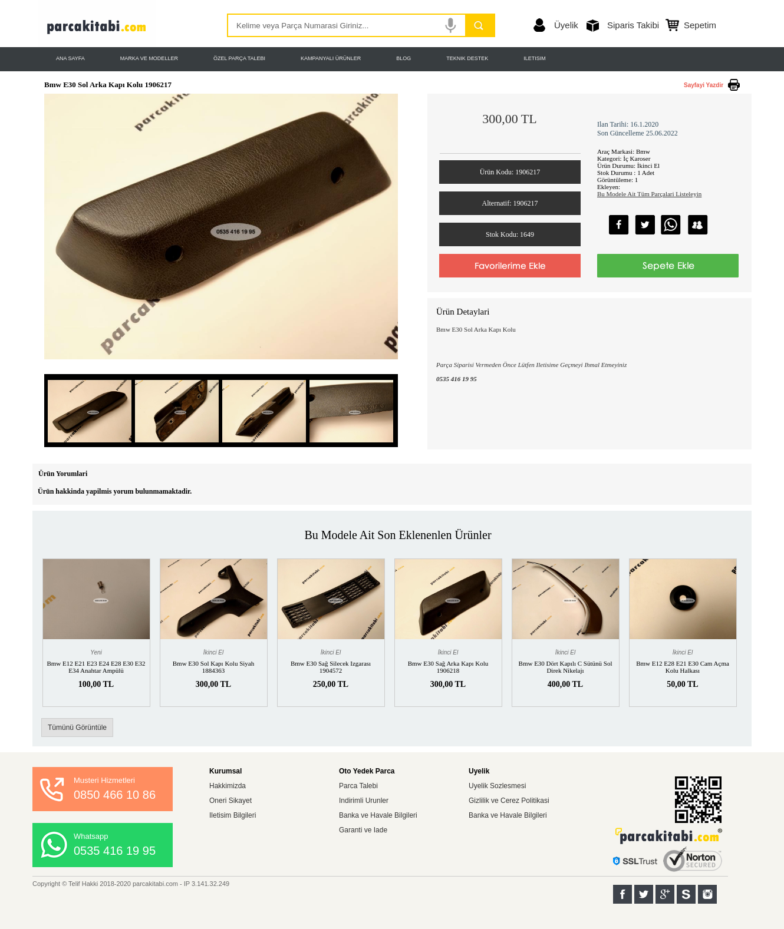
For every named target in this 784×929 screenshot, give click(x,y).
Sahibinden (686, 894)
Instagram (707, 894)
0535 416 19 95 (115, 850)
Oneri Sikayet (230, 800)
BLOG (403, 58)
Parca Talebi (358, 786)
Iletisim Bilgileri (232, 815)
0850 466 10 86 (115, 794)
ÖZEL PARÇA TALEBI (239, 58)
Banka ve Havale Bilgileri (378, 815)
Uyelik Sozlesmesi (497, 786)
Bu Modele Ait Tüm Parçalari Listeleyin (649, 193)
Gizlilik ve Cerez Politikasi (509, 800)
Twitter (643, 894)
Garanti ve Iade (363, 830)
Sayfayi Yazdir (703, 85)
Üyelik (566, 25)
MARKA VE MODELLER (149, 58)
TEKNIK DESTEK (467, 58)
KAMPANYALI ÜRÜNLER (331, 58)
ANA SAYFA (70, 58)
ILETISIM (534, 58)
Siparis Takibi (633, 25)
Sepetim (700, 25)
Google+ (664, 894)
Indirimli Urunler (363, 800)
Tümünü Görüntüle (77, 727)
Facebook (622, 894)
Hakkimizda (227, 786)
